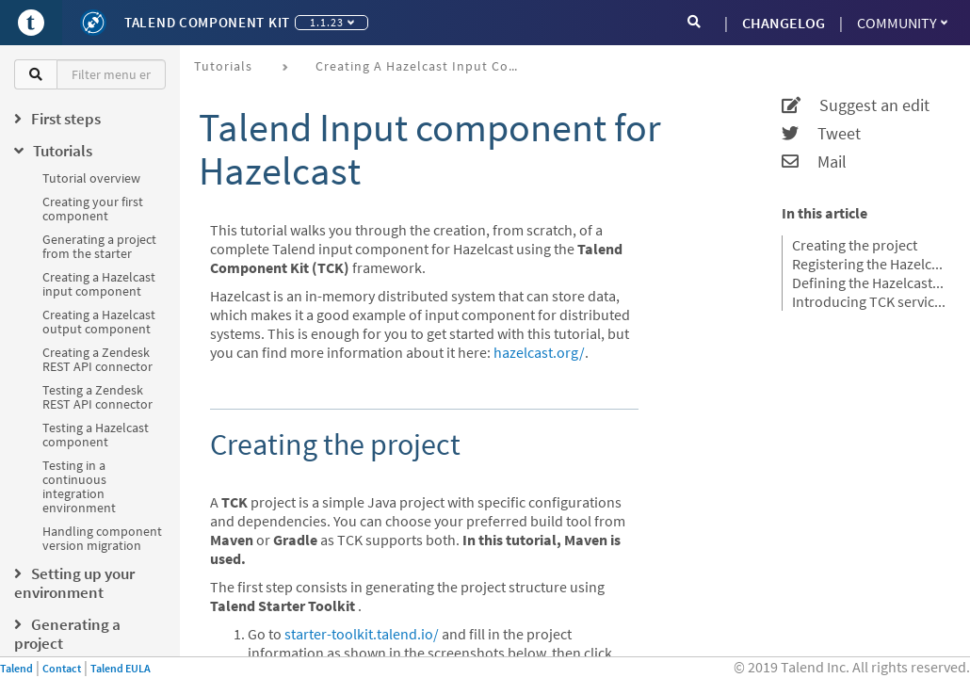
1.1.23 (332, 22)
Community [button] (902, 22)
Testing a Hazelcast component (95, 434)
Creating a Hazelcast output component (98, 321)
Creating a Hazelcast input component (98, 283)
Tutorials (223, 65)
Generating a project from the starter (99, 246)
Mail (814, 162)
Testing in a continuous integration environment (79, 486)
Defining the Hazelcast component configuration (869, 282)
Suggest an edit (856, 105)
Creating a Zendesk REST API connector (97, 359)
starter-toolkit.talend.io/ (361, 633)
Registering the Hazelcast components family (869, 263)
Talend (16, 668)
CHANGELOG (783, 22)
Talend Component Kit (207, 22)
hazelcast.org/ (539, 352)
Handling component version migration (102, 538)
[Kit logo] (93, 22)
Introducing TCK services (869, 301)
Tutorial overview (91, 178)
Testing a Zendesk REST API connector (97, 396)
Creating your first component (92, 208)
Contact (61, 668)
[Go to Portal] (31, 22)
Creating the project (854, 244)
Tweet (821, 133)
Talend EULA (120, 668)
